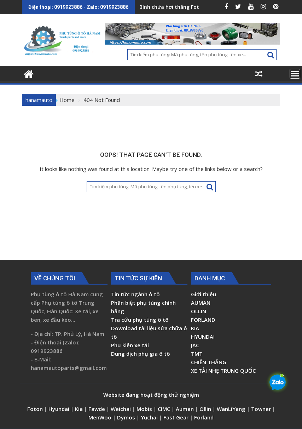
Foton (35, 408)
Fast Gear (176, 417)
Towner (261, 408)
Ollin (206, 408)
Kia (79, 408)
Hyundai (58, 408)
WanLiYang (231, 408)
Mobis (144, 408)
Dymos (127, 417)
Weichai (121, 408)
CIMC (165, 408)
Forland (204, 417)
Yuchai (150, 417)
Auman (185, 408)
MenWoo (100, 417)
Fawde (96, 408)
